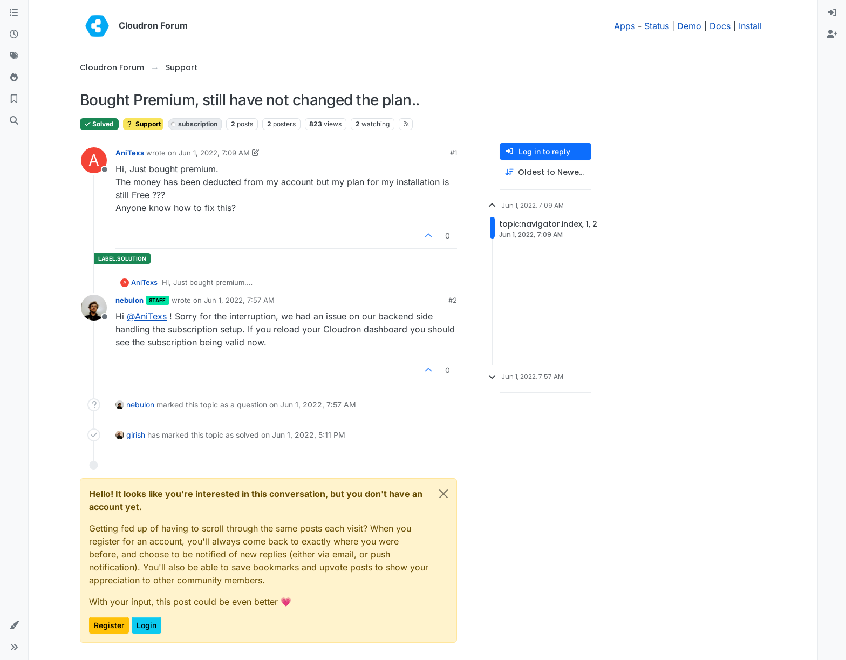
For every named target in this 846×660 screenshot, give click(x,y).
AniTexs (129, 152)
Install (750, 26)
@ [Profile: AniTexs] (147, 316)
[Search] (14, 121)
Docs (720, 26)
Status (656, 26)
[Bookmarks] (14, 99)
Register (109, 625)
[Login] (832, 13)
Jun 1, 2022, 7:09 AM (214, 152)
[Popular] (14, 77)
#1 (453, 152)
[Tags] (14, 56)
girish (135, 434)
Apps (624, 26)
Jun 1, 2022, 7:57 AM (239, 300)
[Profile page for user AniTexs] (94, 160)
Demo (689, 26)
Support (143, 124)
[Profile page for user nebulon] (94, 308)
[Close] (443, 494)
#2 (452, 300)
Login (146, 625)
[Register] (832, 34)
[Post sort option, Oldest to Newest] (545, 172)
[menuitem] (832, 13)
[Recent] (14, 34)
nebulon (129, 300)
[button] (14, 625)
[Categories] (14, 13)
